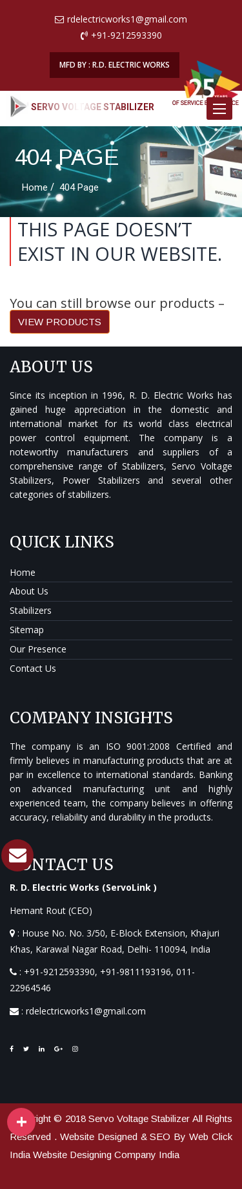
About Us (29, 591)
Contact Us (33, 668)
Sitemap (27, 629)
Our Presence (38, 649)
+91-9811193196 (135, 971)
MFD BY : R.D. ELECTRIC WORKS (114, 64)
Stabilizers (31, 610)
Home (22, 572)
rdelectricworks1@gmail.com (86, 1011)
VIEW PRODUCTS (59, 321)
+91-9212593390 (59, 971)
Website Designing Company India (106, 1154)
